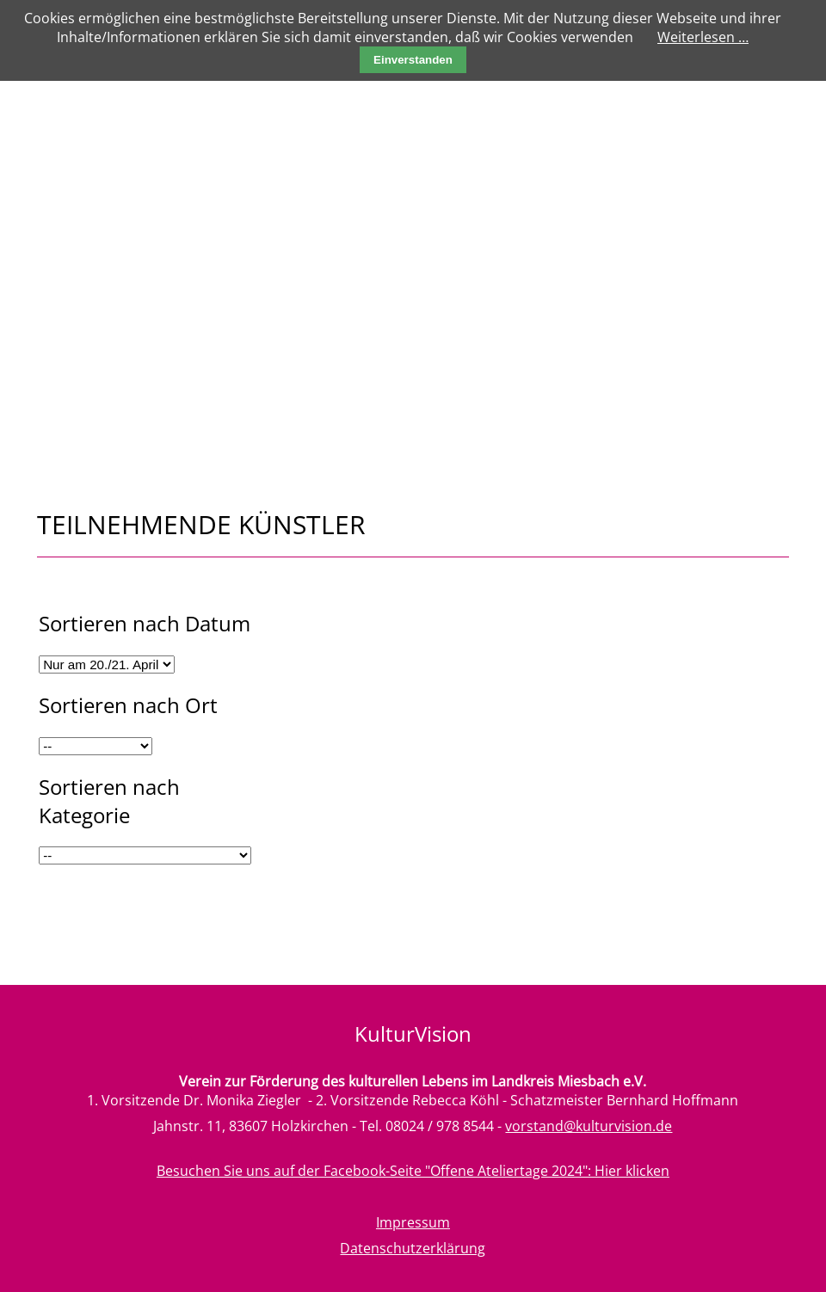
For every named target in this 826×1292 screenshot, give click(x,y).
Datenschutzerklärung (412, 1248)
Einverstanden (413, 59)
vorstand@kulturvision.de (588, 1126)
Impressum (413, 1222)
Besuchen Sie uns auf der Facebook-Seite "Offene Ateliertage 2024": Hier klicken (413, 1170)
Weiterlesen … (703, 37)
